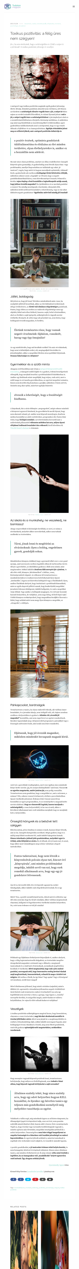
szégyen (56, 1188)
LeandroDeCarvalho (35, 1171)
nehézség (35, 1188)
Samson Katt (39, 952)
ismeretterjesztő (41, 24)
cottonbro (39, 291)
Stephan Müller (39, 780)
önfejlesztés (50, 24)
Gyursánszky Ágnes (56, 1165)
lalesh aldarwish (39, 1073)
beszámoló (28, 24)
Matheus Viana (39, 514)
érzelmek (28, 1188)
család (34, 24)
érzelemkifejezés (19, 1188)
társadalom (22, 26)
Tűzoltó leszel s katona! (19, 428)
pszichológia (14, 26)
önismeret (58, 24)
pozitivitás (42, 1188)
